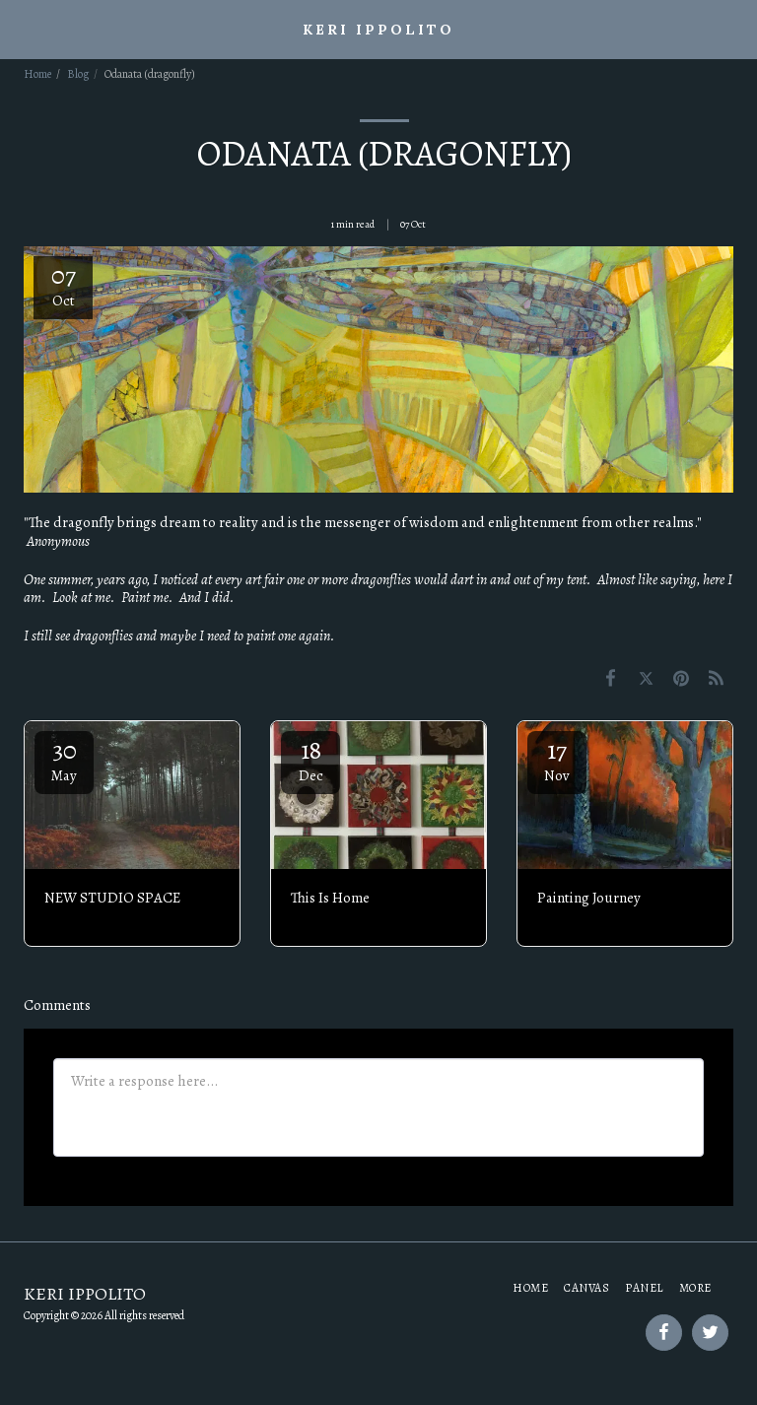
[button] (21, 28)
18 (310, 759)
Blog (78, 74)
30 (64, 759)
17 (556, 759)
